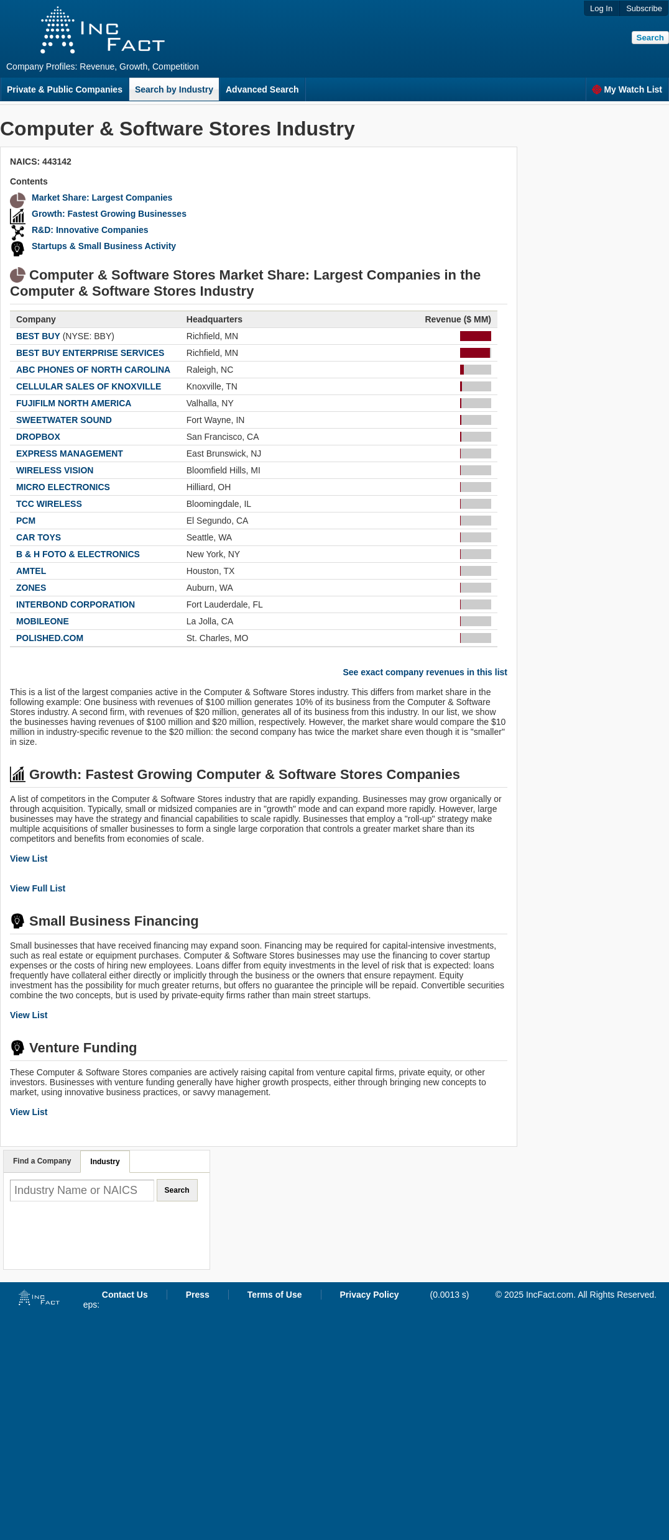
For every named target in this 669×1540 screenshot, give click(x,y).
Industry (104, 1161)
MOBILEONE (42, 621)
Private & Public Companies (64, 89)
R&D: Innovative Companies (90, 230)
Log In (601, 8)
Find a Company (42, 1161)
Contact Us (125, 1295)
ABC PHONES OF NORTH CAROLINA (93, 370)
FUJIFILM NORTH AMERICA (73, 403)
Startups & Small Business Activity (104, 246)
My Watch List (627, 89)
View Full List (37, 888)
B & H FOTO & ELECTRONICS (78, 554)
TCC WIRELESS (49, 504)
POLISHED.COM (49, 638)
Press (198, 1295)
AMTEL (31, 571)
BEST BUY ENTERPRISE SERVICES (90, 353)
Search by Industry (174, 89)
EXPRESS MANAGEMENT (69, 453)
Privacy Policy (369, 1295)
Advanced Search (262, 89)
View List (28, 858)
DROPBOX (38, 437)
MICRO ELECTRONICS (63, 487)
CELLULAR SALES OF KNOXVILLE (88, 386)
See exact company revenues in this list (425, 672)
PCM (25, 521)
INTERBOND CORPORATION (75, 604)
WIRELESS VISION (54, 470)
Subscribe (644, 8)
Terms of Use (274, 1295)
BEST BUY (38, 336)
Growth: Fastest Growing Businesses (109, 214)
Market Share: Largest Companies (102, 198)
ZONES (31, 588)
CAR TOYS (38, 537)
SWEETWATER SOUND (64, 420)
